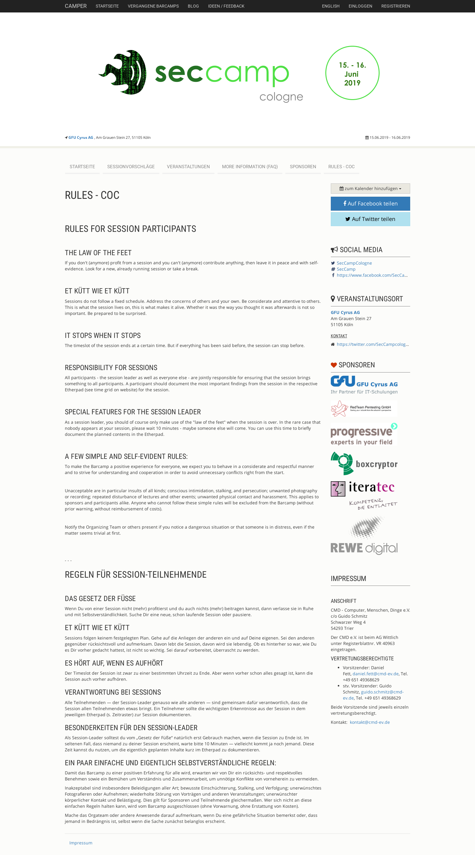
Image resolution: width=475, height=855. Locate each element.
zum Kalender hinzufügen (370, 188)
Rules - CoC (341, 166)
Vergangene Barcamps (153, 6)
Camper (76, 6)
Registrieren (395, 6)
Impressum (80, 843)
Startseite (107, 6)
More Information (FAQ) (250, 166)
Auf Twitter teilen (370, 218)
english (331, 6)
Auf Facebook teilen (370, 203)
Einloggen (360, 6)
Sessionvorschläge (131, 166)
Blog (193, 6)
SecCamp (346, 269)
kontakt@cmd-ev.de (370, 722)
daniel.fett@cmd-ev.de (376, 673)
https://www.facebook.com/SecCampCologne (382, 275)
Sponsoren (303, 166)
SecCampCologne (354, 263)
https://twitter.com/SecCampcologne (374, 344)
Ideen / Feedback (226, 6)
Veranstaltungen (188, 166)
